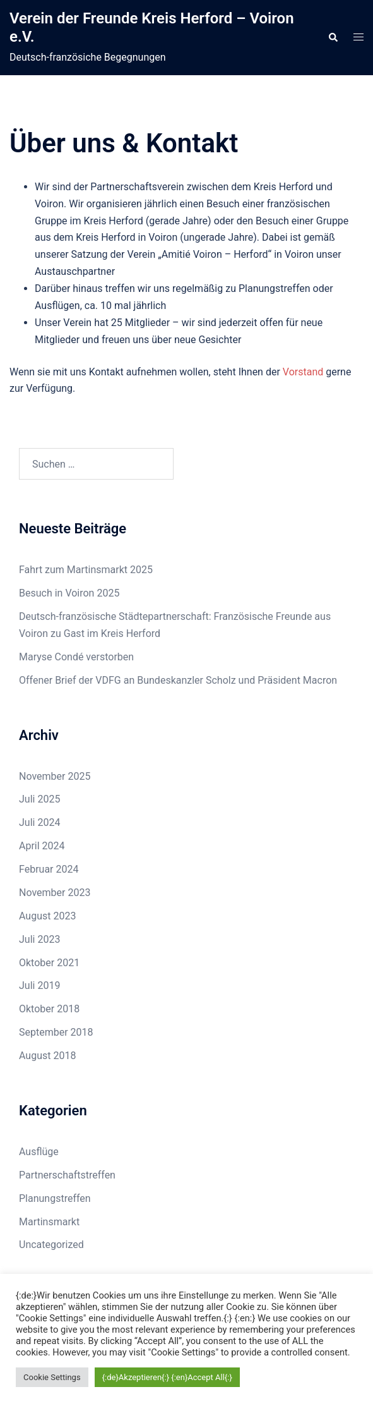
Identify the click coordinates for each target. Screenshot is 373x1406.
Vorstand (303, 372)
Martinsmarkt (49, 1222)
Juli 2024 (39, 822)
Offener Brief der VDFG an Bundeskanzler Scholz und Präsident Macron (178, 680)
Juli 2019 (39, 985)
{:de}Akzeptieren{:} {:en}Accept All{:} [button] (167, 1377)
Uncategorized (51, 1245)
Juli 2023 (39, 939)
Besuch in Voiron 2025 (69, 593)
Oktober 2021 (49, 963)
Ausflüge (39, 1152)
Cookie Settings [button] (52, 1377)
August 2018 (47, 1056)
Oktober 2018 (49, 1009)
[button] (333, 38)
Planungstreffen (55, 1198)
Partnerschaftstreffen (67, 1175)
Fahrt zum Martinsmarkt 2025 (86, 570)
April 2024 (42, 846)
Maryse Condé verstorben (76, 657)
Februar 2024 (48, 869)
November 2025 (54, 776)
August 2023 (47, 916)
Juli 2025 (39, 799)
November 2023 (54, 893)
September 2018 (56, 1032)
